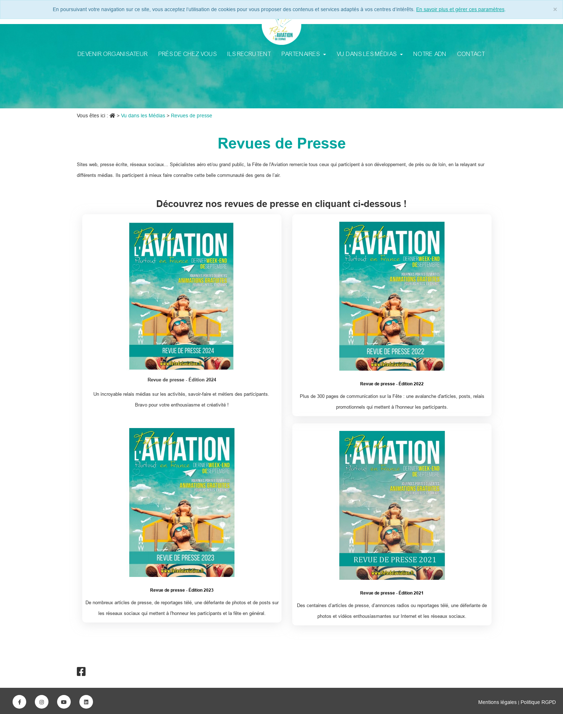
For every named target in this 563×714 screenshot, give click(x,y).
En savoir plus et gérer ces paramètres (460, 9)
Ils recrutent (249, 53)
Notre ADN (430, 53)
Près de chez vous (188, 53)
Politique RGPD (538, 702)
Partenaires (304, 53)
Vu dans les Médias (370, 53)
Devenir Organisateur (113, 53)
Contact (471, 53)
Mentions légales (498, 702)
